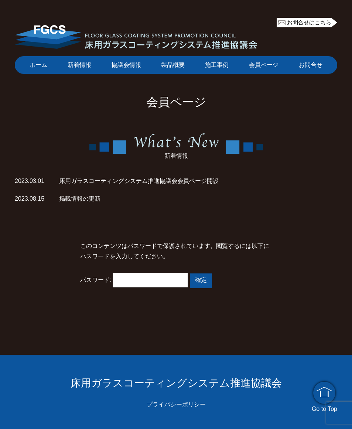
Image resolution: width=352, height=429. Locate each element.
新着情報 (79, 65)
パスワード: (134, 280)
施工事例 (217, 65)
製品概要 (173, 65)
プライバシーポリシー (176, 404)
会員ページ (263, 65)
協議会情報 (126, 65)
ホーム (38, 65)
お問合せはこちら (309, 22)
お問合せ (310, 65)
